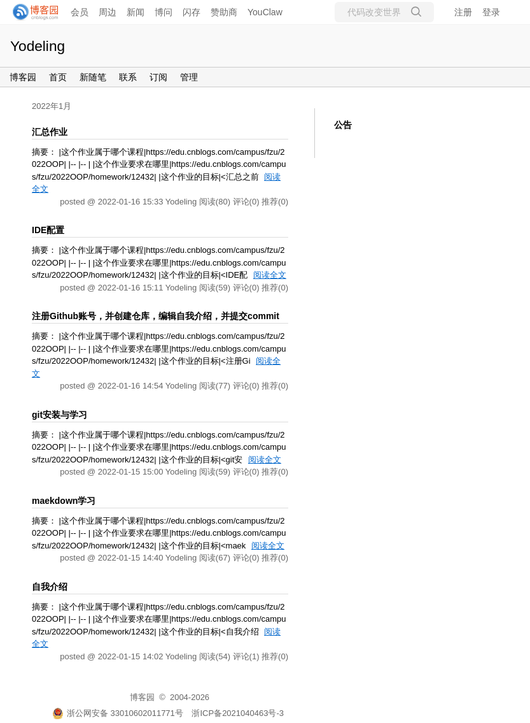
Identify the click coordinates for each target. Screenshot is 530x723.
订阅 (158, 77)
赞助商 (224, 12)
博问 (163, 12)
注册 (463, 12)
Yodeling (37, 46)
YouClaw (265, 12)
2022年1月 (51, 106)
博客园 (23, 77)
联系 (128, 77)
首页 (58, 77)
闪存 (191, 12)
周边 (107, 12)
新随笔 (93, 77)
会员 (79, 12)
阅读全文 (269, 275)
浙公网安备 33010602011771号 (117, 713)
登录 (491, 12)
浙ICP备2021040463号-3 (238, 713)
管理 (189, 77)
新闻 (135, 12)
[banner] (31, 12)
